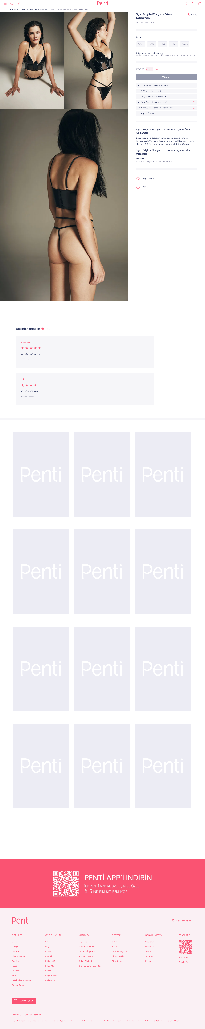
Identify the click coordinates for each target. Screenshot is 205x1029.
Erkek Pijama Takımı (21, 980)
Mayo (47, 947)
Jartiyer (15, 947)
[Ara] (12, 3)
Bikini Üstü (50, 961)
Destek (116, 935)
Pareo (48, 951)
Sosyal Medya (153, 935)
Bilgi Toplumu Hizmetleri (90, 966)
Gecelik (15, 951)
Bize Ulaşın (117, 961)
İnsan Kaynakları (86, 956)
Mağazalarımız (85, 942)
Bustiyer (16, 961)
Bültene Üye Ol (26, 1001)
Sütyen (15, 942)
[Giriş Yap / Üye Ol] (193, 3)
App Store (183, 957)
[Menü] (5, 3)
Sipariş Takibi (118, 956)
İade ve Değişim (119, 951)
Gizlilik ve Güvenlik (90, 1021)
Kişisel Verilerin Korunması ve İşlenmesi (30, 1021)
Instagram (150, 942)
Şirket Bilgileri (85, 961)
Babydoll (16, 971)
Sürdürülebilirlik (86, 947)
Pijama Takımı (18, 956)
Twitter (148, 951)
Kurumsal (85, 935)
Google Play (184, 962)
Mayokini (49, 956)
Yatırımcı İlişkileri (87, 951)
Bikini (47, 942)
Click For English (183, 921)
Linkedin (149, 961)
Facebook (149, 947)
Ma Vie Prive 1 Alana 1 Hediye (34, 9)
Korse (14, 966)
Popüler (17, 935)
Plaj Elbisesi (51, 975)
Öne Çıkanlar (53, 935)
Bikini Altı (49, 966)
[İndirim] (18, 3)
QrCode (185, 947)
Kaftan (48, 971)
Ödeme (115, 942)
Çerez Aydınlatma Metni (65, 1021)
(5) (194, 14)
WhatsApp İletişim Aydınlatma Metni (162, 1021)
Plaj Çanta (50, 980)
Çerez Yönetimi (133, 1021)
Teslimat (116, 947)
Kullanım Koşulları (112, 1021)
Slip (14, 975)
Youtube (149, 956)
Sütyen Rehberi (19, 985)
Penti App (184, 935)
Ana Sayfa (14, 9)
